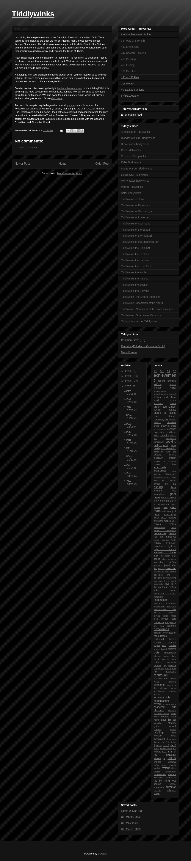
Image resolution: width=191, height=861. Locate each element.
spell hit (166, 719)
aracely (157, 397)
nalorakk (171, 626)
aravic (157, 400)
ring (166, 678)
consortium (159, 442)
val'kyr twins (160, 765)
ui (164, 758)
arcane (173, 400)
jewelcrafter (170, 565)
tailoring (158, 732)
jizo (155, 568)
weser (157, 771)
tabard (173, 729)
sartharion (159, 684)
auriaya (172, 409)
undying (157, 762)
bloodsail (171, 422)
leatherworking (169, 578)
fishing (158, 487)
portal (173, 659)
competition (171, 438)
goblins (157, 507)
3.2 (168, 371)
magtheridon (161, 599)
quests (168, 668)
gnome (71, 105)
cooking (170, 441)
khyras (173, 572)
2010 (128, 371)
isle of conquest (169, 559)
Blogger (102, 853)
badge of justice (165, 412)
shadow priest (169, 704)
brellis (156, 426)
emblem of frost (165, 464)
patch (164, 649)
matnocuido (159, 606)
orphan (157, 649)
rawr (156, 671)
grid (164, 511)
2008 (128, 381)
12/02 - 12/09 (129, 425)
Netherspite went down (69, 88)
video (173, 768)
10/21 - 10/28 (129, 474)
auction (157, 409)
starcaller (158, 723)
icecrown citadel (165, 552)
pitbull (156, 659)
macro (173, 590)
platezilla (165, 659)
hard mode (164, 521)
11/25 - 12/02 (129, 433)
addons (161, 381)
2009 (128, 376)
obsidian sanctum (165, 642)
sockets (165, 716)
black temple (165, 416)
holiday (157, 543)
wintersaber (160, 774)
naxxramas (161, 629)
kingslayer (158, 575)
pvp (155, 668)
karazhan (170, 568)
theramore (171, 739)
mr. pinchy (170, 622)
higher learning (161, 540)
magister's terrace (165, 593)
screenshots (162, 697)
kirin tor (171, 575)
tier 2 (169, 742)
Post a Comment (28, 147)
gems (157, 497)
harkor (173, 521)
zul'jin (156, 793)
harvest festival (165, 524)
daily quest (161, 445)
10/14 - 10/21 (129, 483)
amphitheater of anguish (165, 394)
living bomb (170, 581)
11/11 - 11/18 (129, 450)
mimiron (172, 612)
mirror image (169, 616)
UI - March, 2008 (130, 829)
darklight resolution (165, 448)
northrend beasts (165, 639)
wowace (172, 774)
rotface (173, 679)
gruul (156, 514)
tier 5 (159, 745)
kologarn (158, 578)
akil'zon (158, 384)
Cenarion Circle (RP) (133, 340)
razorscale (170, 671)
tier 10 (164, 742)
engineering (160, 471)
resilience (158, 679)
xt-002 (173, 784)
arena (173, 403)
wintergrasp (170, 771)
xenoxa (157, 784)
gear (173, 494)
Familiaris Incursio (162, 477)
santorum (171, 682)
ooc (164, 645)
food (174, 490)
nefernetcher (169, 632)
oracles (172, 645)
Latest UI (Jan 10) (131, 810)
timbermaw (166, 748)
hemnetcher (160, 533)
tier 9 (156, 748)
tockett (157, 751)
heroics (172, 533)
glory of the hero (162, 500)
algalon (173, 384)
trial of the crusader (165, 753)
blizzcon (157, 422)
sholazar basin (161, 713)
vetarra (166, 767)
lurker (157, 590)
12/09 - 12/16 (129, 417)
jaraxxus (158, 565)
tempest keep (165, 735)
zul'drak (157, 790)
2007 (128, 386)
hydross (172, 546)
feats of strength (165, 480)
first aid (170, 484)
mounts (159, 622)
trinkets (157, 758)
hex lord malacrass (165, 536)
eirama (172, 454)
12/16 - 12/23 (129, 409)
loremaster (159, 584)
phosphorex (170, 652)
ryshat (156, 682)
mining (157, 616)
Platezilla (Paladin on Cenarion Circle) (143, 346)
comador (164, 435)
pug (165, 665)
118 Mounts (128, 83)
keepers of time (161, 572)
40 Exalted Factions (132, 89)
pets (157, 652)
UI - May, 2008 (129, 822)
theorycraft (159, 739)
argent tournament (165, 406)
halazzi (163, 517)
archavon (158, 403)
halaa (156, 518)
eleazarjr (158, 458)
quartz (161, 668)
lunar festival (169, 587)
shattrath (172, 710)
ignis (156, 555)
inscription (165, 556)
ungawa (172, 762)
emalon (172, 458)
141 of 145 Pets (130, 77)
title (174, 748)
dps (174, 452)
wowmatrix (159, 778)
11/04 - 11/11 (129, 458)
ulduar (171, 758)
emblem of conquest (165, 461)
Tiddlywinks (33, 14)
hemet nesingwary (165, 530)
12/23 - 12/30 (129, 400)
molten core (168, 619)
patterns (172, 649)
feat (174, 477)
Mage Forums (129, 352)
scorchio (172, 691)
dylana (157, 454)
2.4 (155, 371)
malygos (158, 603)
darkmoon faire (162, 452)
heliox (173, 527)
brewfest (165, 426)
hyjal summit (165, 549)
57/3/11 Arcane (130, 95)
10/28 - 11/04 (129, 466)
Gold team (56, 98)
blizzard (172, 419)
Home (63, 163)
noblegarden (160, 636)
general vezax (168, 497)
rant (174, 668)
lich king (158, 581)
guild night (169, 514)
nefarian (157, 633)
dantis (173, 445)
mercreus (171, 606)
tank (174, 733)
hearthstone (159, 527)
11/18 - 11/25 (129, 442)
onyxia (157, 645)
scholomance (160, 691)
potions (157, 662)
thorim (157, 742)
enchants (160, 467)
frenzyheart (159, 494)
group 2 (171, 511)
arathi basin (170, 397)
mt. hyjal (159, 626)
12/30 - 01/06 (129, 392)
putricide (172, 665)
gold (165, 507)
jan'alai (172, 562)
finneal (157, 484)
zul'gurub (171, 790)
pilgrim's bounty (161, 656)
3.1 (162, 371)
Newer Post (22, 163)
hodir (173, 540)
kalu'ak (161, 568)
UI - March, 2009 (130, 816)
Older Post (102, 163)
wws (174, 781)
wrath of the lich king (165, 779)
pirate (173, 656)
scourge (157, 694)
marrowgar (171, 603)
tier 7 (166, 745)
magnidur (159, 597)
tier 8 (173, 745)
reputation (161, 675)
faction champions (165, 474)
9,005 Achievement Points (136, 34)
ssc (174, 720)
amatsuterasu (160, 391)
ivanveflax (158, 562)
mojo (156, 619)
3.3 (174, 371)
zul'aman (171, 786)
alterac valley (165, 387)
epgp (174, 471)
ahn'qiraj (171, 381)
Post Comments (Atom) (69, 173)
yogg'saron (159, 787)
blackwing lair (161, 419)
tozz (164, 751)
